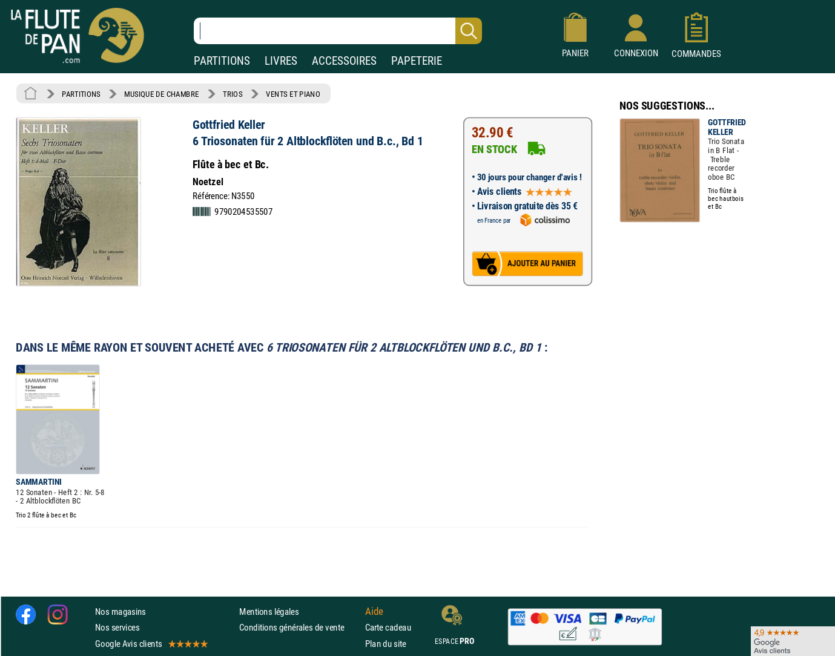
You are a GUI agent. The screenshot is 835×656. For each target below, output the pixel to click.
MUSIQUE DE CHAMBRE (161, 94)
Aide (374, 612)
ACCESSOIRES (344, 61)
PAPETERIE (416, 61)
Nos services (117, 627)
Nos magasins (120, 611)
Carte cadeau (388, 627)
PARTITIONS (222, 61)
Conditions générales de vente (299, 627)
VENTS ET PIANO (293, 94)
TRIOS (232, 94)
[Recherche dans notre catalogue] (338, 31)
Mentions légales (269, 611)
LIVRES (281, 61)
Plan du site (385, 643)
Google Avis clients (150, 643)
